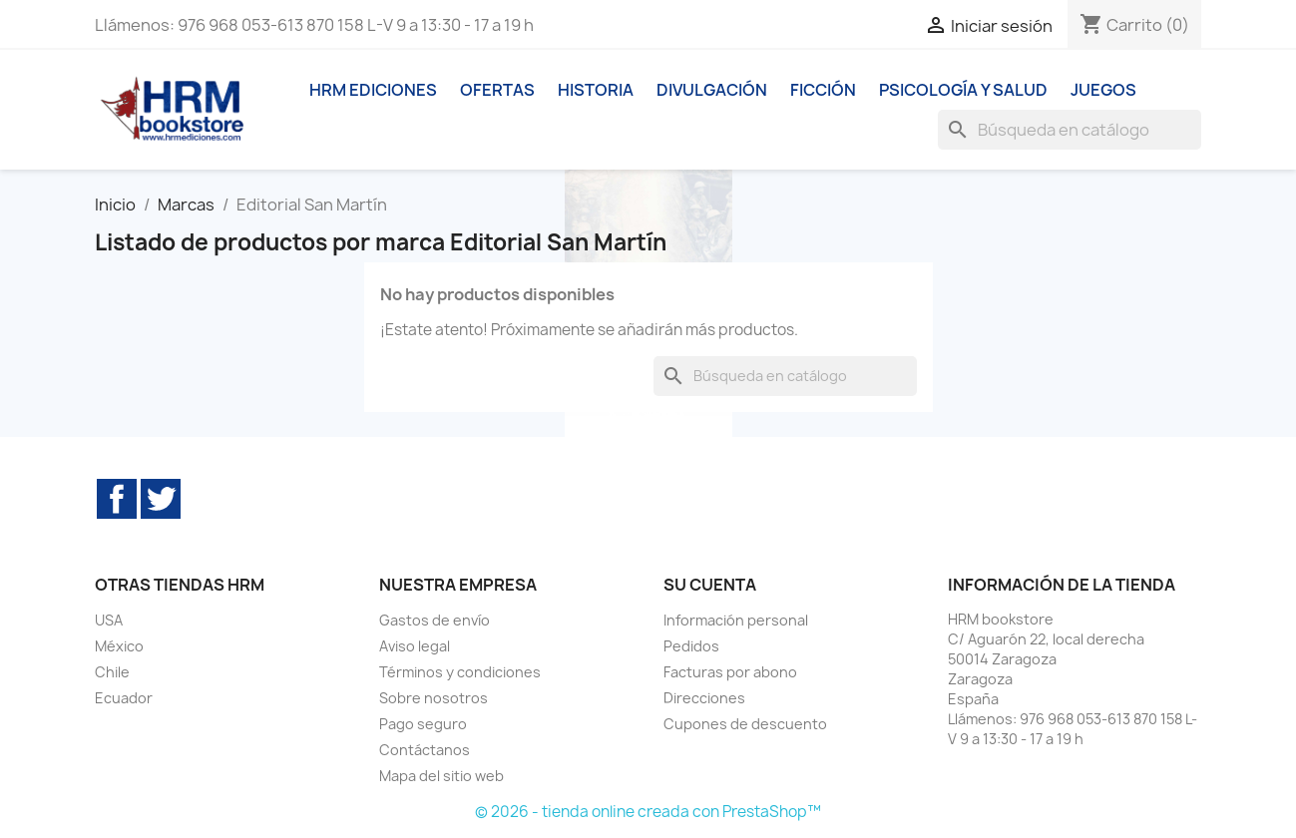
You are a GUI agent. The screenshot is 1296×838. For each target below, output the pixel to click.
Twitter (161, 499)
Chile (112, 671)
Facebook (117, 499)
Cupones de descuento (745, 723)
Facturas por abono (730, 671)
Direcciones (704, 697)
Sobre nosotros (433, 697)
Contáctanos (424, 749)
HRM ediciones (373, 90)
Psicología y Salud (963, 90)
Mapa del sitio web (441, 775)
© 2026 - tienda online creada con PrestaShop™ (648, 811)
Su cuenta (709, 585)
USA (109, 620)
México (119, 645)
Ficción (823, 90)
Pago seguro (423, 723)
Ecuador (124, 697)
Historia (596, 90)
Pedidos (691, 645)
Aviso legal (414, 645)
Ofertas (497, 90)
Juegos (1103, 90)
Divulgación (711, 90)
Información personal (735, 620)
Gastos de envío (434, 620)
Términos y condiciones (460, 671)
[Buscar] (1069, 130)
